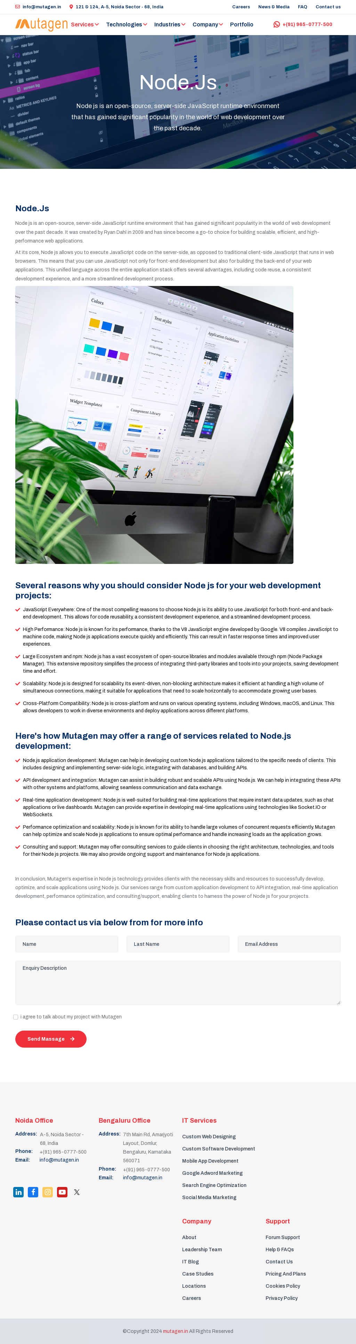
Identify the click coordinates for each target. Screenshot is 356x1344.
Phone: (24, 1151)
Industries (167, 24)
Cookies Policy (283, 1286)
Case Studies (197, 1274)
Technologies (124, 24)
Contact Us (279, 1261)
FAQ (302, 7)
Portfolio (241, 24)
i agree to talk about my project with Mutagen (71, 1016)
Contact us (328, 7)
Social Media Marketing (209, 1197)
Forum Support (283, 1237)
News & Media (274, 7)
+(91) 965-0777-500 (303, 24)
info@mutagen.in (38, 7)
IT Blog (190, 1261)
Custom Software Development (218, 1149)
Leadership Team (202, 1249)
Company (205, 24)
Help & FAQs (280, 1249)
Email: (22, 1160)
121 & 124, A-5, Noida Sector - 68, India (116, 7)
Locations (194, 1286)
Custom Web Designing (209, 1136)
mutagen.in (175, 1331)
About (189, 1237)
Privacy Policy (282, 1298)
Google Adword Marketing (212, 1173)
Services (82, 24)
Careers (241, 7)
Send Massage (50, 1039)
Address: (26, 1134)
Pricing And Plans (286, 1274)
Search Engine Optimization (214, 1185)
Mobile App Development (210, 1161)
